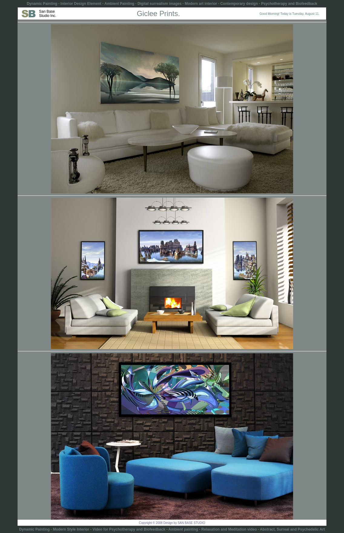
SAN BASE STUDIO (191, 523)
